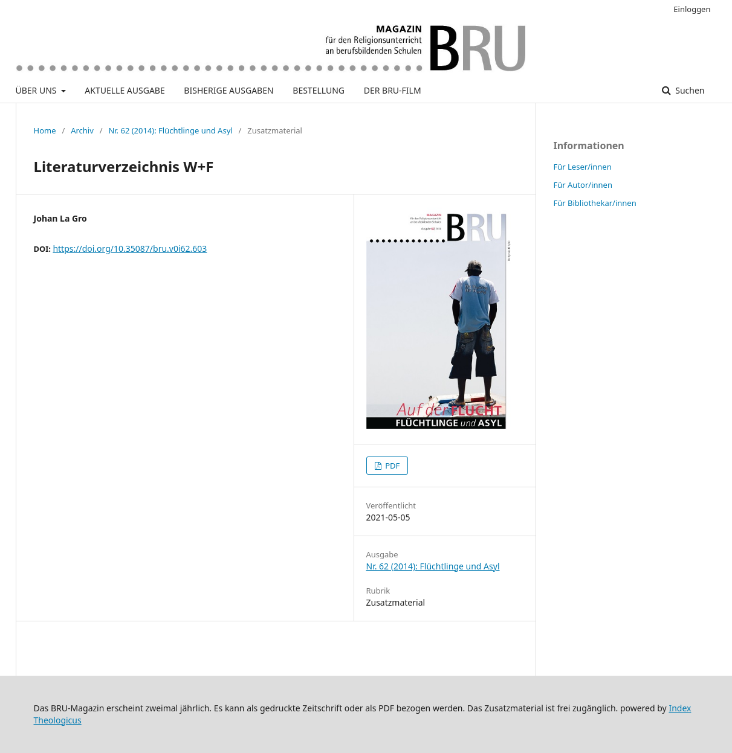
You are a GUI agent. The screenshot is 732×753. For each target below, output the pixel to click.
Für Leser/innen (583, 166)
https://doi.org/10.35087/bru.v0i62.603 (130, 248)
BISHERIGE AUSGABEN (228, 90)
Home (45, 130)
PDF (391, 465)
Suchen (689, 90)
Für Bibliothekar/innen (595, 202)
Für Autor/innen (583, 184)
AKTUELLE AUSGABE (124, 90)
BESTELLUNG (319, 90)
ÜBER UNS (37, 90)
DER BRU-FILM (392, 90)
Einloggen (691, 9)
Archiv (82, 130)
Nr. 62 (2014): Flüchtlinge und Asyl (170, 130)
